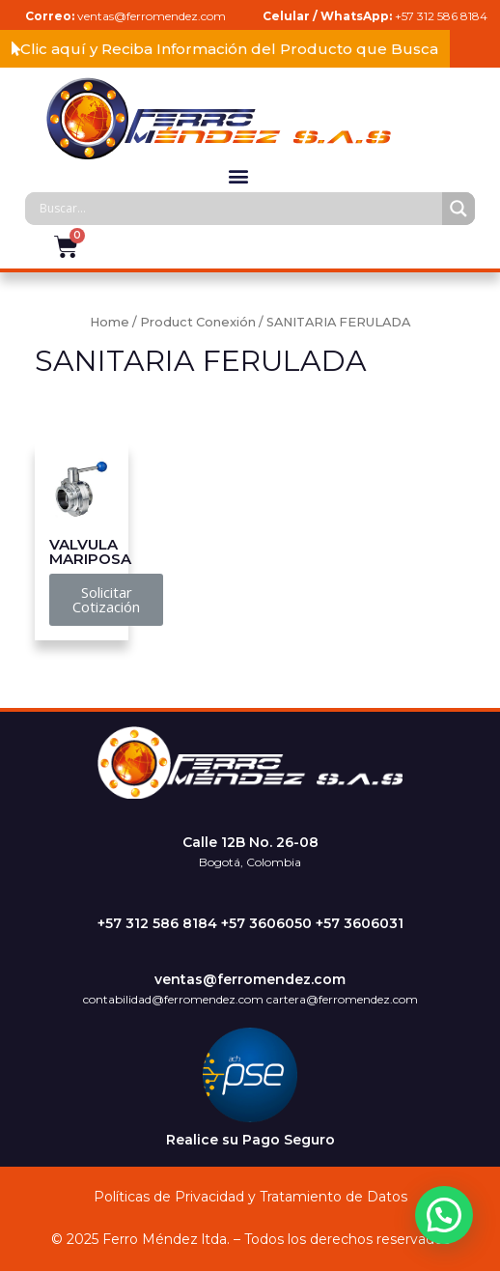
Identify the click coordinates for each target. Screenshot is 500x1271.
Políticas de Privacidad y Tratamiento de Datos (250, 1196)
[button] (225, 49)
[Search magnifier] (458, 208)
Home (109, 322)
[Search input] (238, 208)
